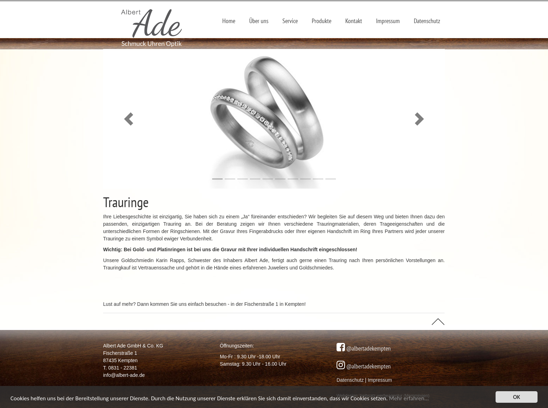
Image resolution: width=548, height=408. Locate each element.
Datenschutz (427, 21)
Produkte (321, 21)
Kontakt (353, 21)
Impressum (388, 21)
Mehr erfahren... (409, 399)
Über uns (258, 21)
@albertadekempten (368, 348)
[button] (128, 119)
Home (228, 21)
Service (290, 21)
